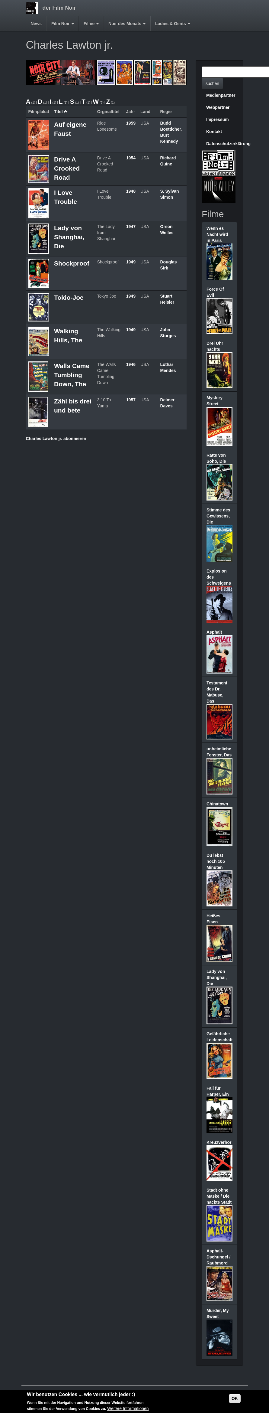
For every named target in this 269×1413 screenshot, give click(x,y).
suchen (212, 83)
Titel (61, 111)
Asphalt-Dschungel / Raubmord (218, 1256)
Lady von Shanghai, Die (69, 237)
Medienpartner (220, 95)
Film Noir (62, 23)
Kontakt (214, 131)
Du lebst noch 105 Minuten (216, 861)
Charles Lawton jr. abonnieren (56, 438)
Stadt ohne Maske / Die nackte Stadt (219, 1196)
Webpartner (218, 107)
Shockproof (71, 263)
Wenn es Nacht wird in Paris (217, 234)
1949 (131, 261)
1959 (131, 123)
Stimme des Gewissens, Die (218, 515)
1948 (131, 191)
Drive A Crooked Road (67, 168)
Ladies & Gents (172, 23)
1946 (131, 364)
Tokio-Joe (69, 297)
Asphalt (214, 632)
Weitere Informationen (128, 1409)
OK (235, 1399)
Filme (91, 23)
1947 (131, 226)
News (36, 23)
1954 (131, 157)
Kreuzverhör (219, 1142)
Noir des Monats (127, 23)
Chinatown (217, 803)
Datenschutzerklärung (221, 143)
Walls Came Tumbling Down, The (71, 374)
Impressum (217, 119)
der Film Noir (59, 8)
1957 (131, 399)
